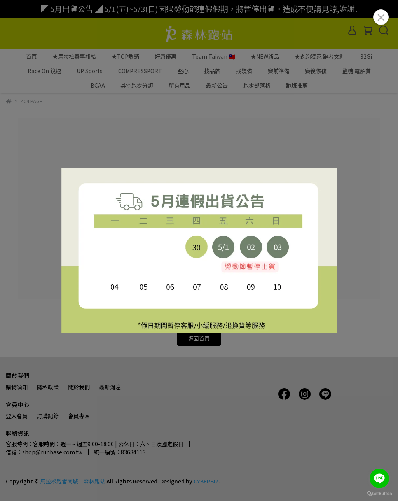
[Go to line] (379, 478)
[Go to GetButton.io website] (379, 493)
